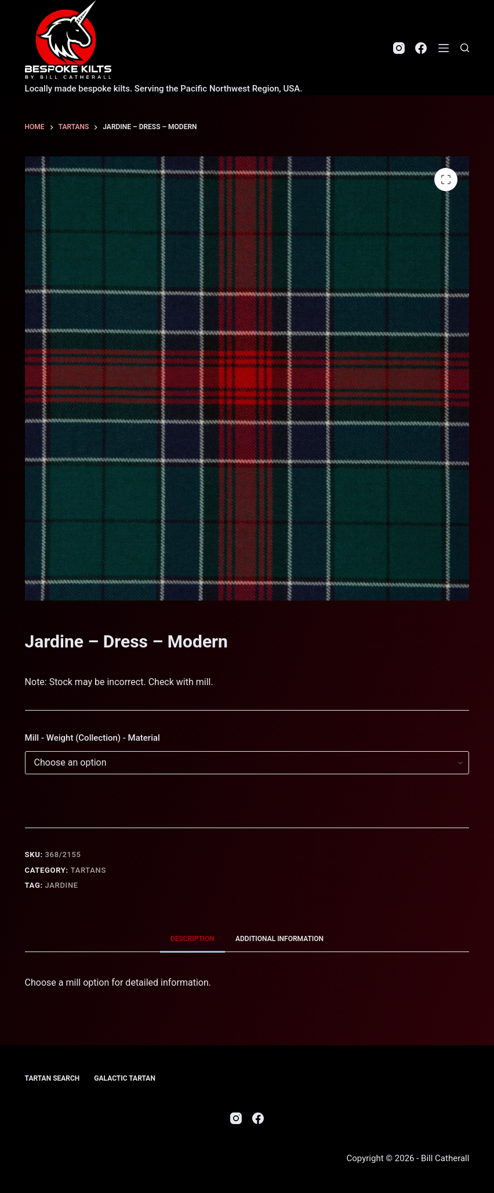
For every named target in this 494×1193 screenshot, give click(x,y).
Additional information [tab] (279, 939)
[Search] (464, 47)
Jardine (61, 885)
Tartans (88, 870)
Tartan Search (52, 1078)
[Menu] (443, 48)
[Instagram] (399, 48)
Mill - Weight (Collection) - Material (92, 738)
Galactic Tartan (124, 1078)
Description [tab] (192, 939)
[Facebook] (421, 48)
